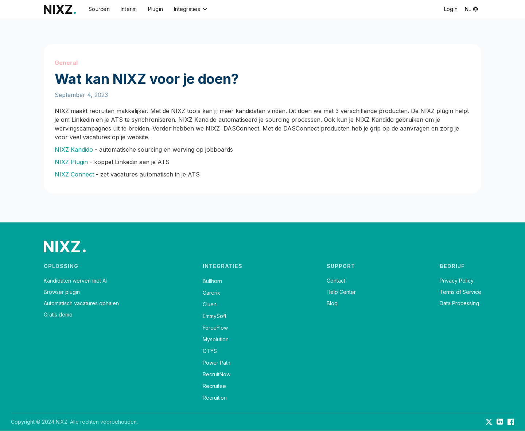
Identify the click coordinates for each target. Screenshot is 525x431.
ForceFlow (215, 328)
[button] (190, 9)
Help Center (341, 292)
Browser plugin (62, 292)
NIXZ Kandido (74, 149)
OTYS (210, 351)
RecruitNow (216, 374)
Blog (332, 303)
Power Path (216, 363)
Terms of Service (460, 292)
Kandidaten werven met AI (75, 281)
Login (451, 9)
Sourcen (99, 9)
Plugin (155, 9)
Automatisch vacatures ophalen (81, 303)
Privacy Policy (457, 281)
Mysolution (216, 339)
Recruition (215, 398)
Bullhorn (212, 281)
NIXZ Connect (74, 174)
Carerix (211, 293)
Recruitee (214, 386)
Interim (129, 9)
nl (468, 9)
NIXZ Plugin (71, 162)
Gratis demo (58, 315)
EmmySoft (214, 316)
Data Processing (459, 303)
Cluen (210, 304)
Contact (336, 281)
